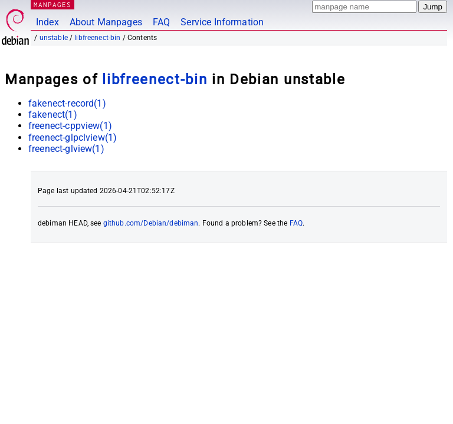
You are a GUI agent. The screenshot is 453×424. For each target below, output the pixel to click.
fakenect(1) (52, 114)
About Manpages (106, 22)
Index (47, 22)
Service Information (222, 22)
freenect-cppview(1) (70, 125)
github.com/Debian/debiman (151, 223)
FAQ (161, 22)
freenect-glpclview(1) (72, 137)
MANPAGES (52, 4)
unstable (54, 38)
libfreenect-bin (97, 38)
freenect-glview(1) (66, 148)
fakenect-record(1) (67, 103)
